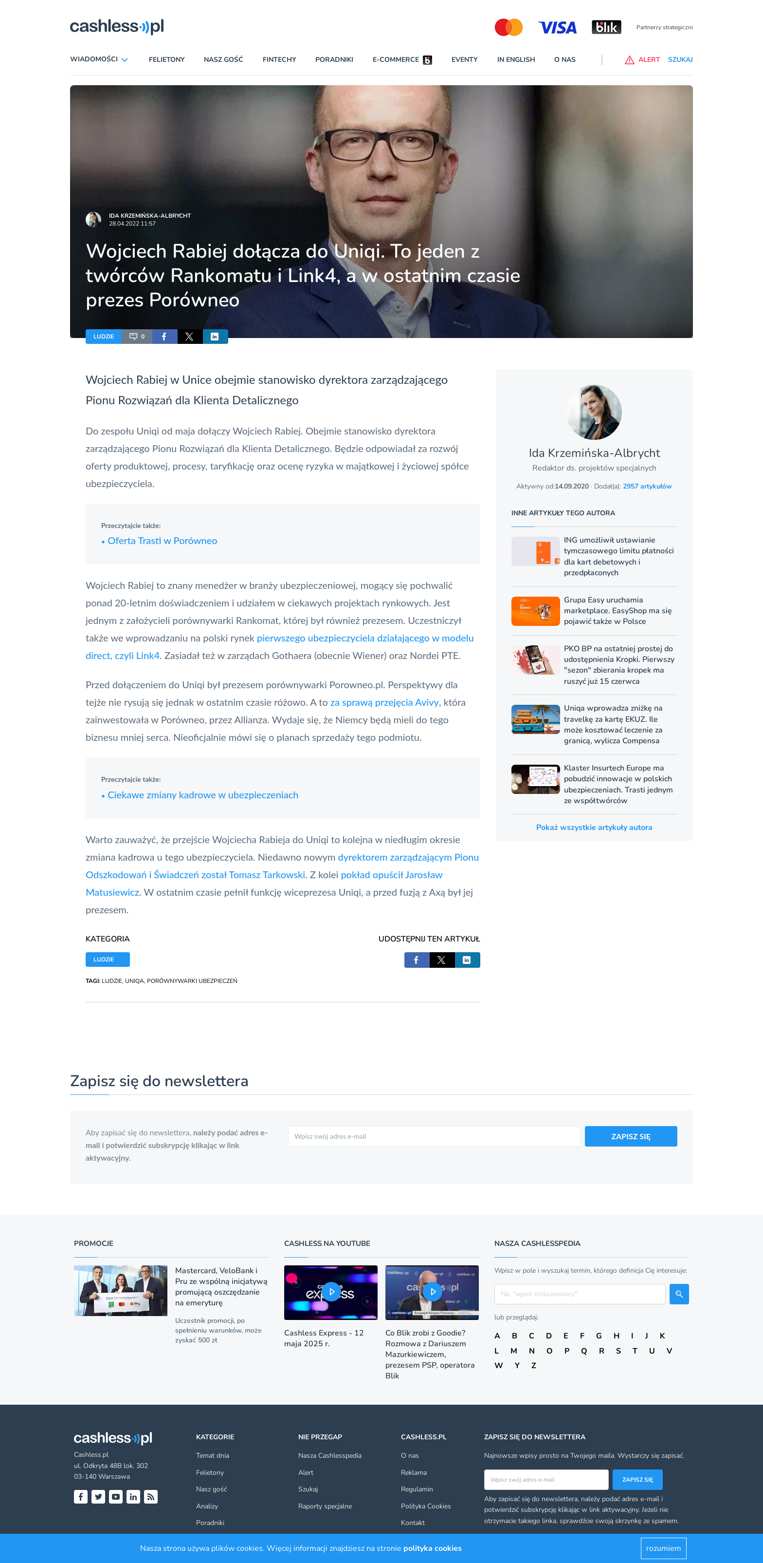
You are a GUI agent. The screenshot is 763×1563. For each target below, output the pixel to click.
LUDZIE (103, 336)
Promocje (93, 1243)
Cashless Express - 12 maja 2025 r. (324, 1338)
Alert (305, 1472)
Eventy (465, 59)
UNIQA (134, 981)
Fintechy (279, 59)
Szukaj (308, 1489)
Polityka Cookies (426, 1506)
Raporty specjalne (325, 1506)
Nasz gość (223, 59)
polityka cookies (432, 1548)
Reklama (414, 1472)
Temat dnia (212, 1455)
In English (516, 59)
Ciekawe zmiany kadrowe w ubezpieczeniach (199, 794)
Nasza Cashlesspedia (330, 1455)
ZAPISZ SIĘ (631, 1136)
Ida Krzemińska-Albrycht (150, 216)
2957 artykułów (647, 486)
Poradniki (334, 59)
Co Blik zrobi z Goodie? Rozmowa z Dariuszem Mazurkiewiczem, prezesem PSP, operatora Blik (430, 1354)
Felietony (167, 59)
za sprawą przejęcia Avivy (384, 702)
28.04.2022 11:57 (132, 223)
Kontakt (413, 1522)
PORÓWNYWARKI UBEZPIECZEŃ (192, 981)
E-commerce (396, 59)
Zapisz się (637, 1480)
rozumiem (663, 1548)
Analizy (207, 1506)
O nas (565, 59)
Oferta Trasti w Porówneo (159, 540)
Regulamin (417, 1489)
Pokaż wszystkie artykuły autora (594, 827)
